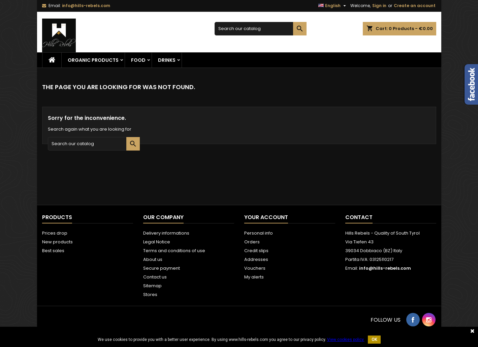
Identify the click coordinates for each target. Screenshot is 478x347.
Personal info (258, 233)
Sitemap (152, 286)
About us (152, 259)
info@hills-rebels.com (86, 5)
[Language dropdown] (333, 5)
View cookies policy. (345, 339)
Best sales (53, 250)
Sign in (379, 5)
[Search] (261, 28)
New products (57, 242)
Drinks (167, 60)
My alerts (254, 277)
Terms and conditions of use (174, 250)
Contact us (155, 277)
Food (138, 60)
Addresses (256, 259)
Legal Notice (156, 242)
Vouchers (254, 268)
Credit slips (256, 250)
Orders (252, 242)
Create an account (415, 5)
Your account (266, 217)
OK (374, 339)
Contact (359, 217)
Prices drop (54, 233)
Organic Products (93, 60)
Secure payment (161, 268)
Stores (150, 294)
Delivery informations (166, 233)
